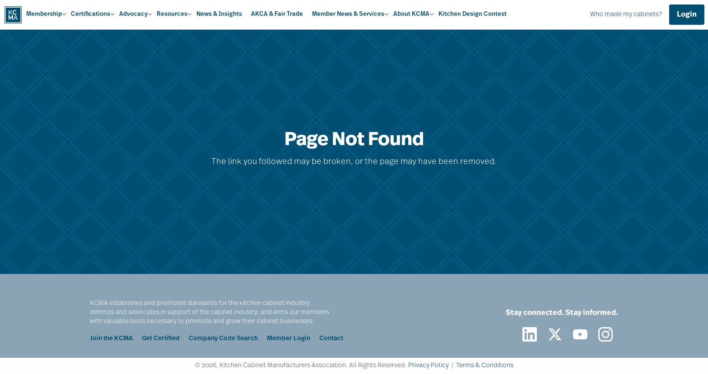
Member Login (288, 338)
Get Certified (161, 338)
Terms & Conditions (484, 365)
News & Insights (219, 14)
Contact (331, 338)
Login (687, 14)
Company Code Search (223, 338)
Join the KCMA (111, 338)
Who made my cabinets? (626, 14)
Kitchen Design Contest (472, 14)
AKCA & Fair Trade (277, 14)
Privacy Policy (428, 365)
